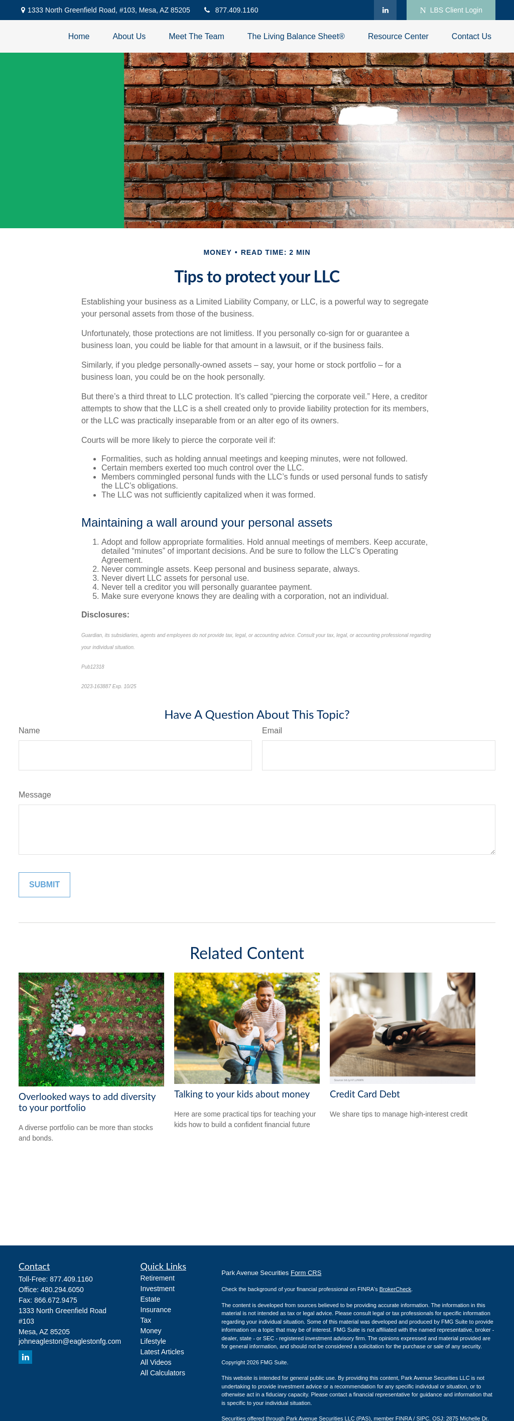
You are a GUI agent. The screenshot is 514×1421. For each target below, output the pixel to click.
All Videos (156, 1362)
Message (35, 795)
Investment (158, 1289)
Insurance (156, 1310)
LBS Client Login (451, 10)
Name (29, 730)
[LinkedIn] (385, 10)
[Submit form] (44, 884)
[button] (79, 36)
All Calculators (163, 1373)
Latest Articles (162, 1352)
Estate (151, 1299)
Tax (146, 1320)
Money (151, 1331)
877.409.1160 (231, 10)
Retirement (158, 1278)
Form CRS (306, 1273)
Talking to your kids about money (242, 1093)
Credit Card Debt (365, 1093)
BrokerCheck (395, 1289)
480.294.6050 (62, 1290)
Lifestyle (153, 1341)
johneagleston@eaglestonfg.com (70, 1341)
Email (272, 730)
